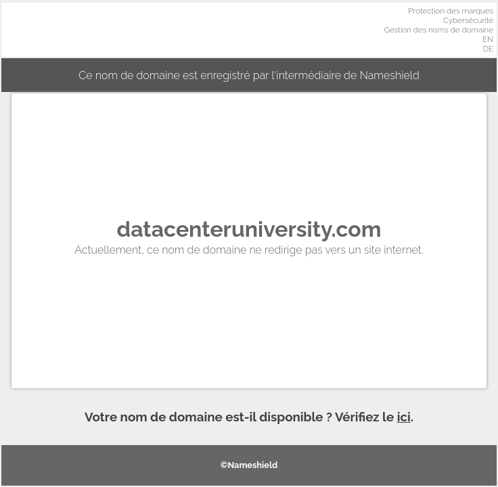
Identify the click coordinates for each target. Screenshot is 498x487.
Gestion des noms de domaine (438, 29)
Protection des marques (450, 11)
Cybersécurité (468, 20)
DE (488, 48)
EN (487, 39)
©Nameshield (249, 465)
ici (404, 416)
